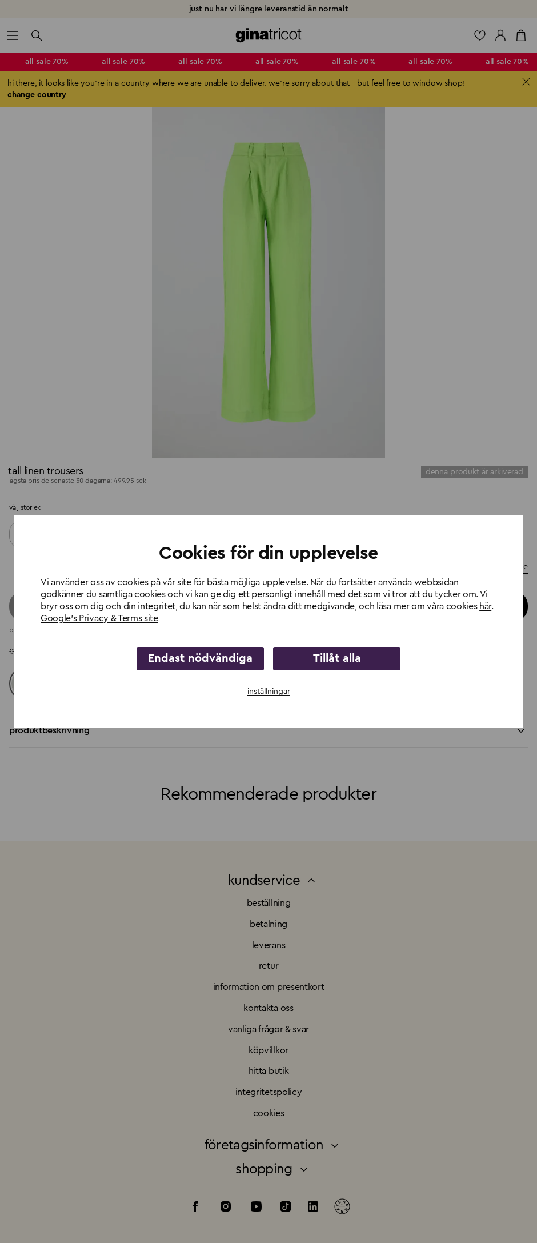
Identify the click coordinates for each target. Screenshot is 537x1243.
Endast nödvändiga (200, 658)
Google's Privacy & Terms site (99, 618)
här (485, 606)
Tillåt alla (337, 658)
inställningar (268, 692)
